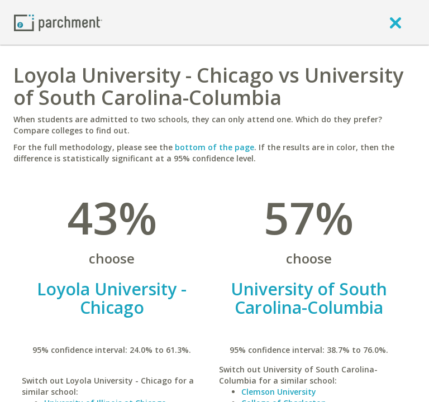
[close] (395, 22)
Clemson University (278, 391)
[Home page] (58, 22)
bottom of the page (214, 147)
